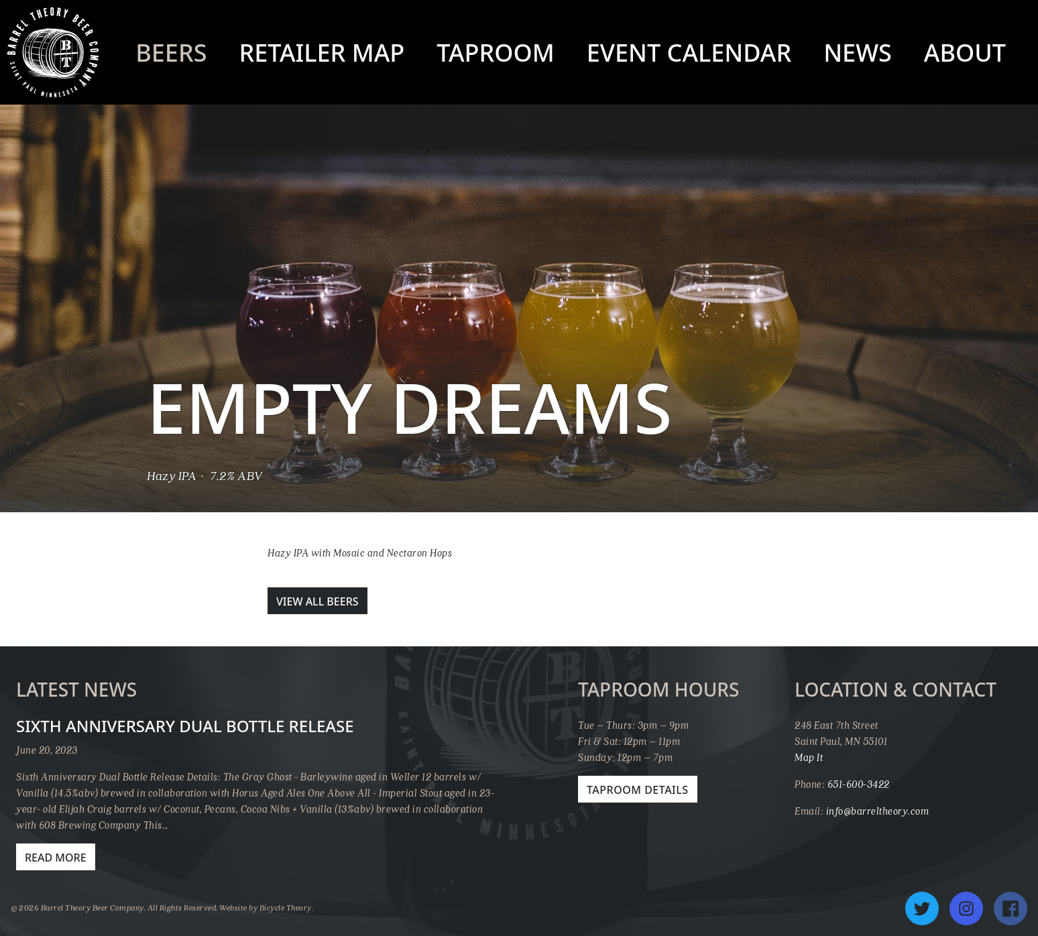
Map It (809, 757)
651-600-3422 (858, 784)
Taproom (496, 52)
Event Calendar (689, 52)
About (965, 52)
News (857, 52)
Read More (55, 857)
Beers (171, 52)
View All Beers (317, 601)
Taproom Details (638, 789)
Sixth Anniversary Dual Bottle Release (185, 726)
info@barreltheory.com (877, 810)
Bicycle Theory (286, 907)
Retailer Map (321, 52)
